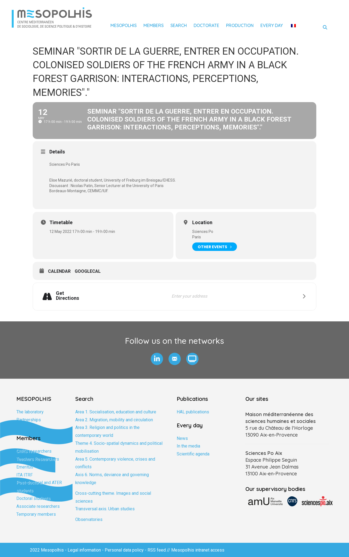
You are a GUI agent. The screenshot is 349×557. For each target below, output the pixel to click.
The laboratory (30, 411)
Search (178, 25)
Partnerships (28, 419)
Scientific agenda (193, 454)
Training (23, 427)
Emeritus (24, 467)
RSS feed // (159, 550)
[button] (157, 359)
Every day (271, 25)
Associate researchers (38, 506)
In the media (188, 446)
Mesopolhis (123, 25)
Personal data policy (124, 550)
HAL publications (193, 411)
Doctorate (206, 25)
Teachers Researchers (37, 459)
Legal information (84, 550)
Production (240, 25)
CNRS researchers (34, 451)
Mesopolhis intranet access (197, 550)
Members (153, 25)
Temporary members (36, 514)
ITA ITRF (24, 475)
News (182, 438)
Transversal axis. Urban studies (105, 508)
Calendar (59, 271)
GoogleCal (88, 271)
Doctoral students (33, 498)
